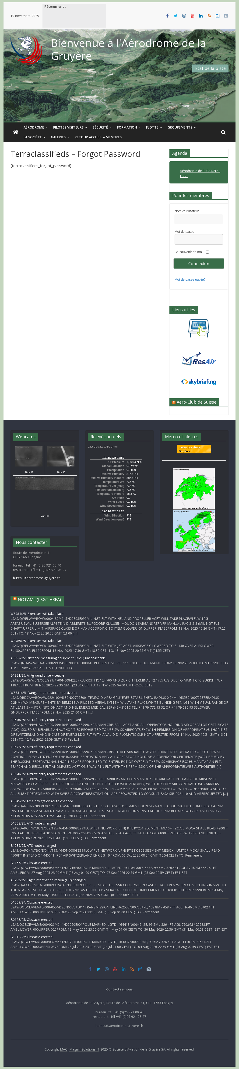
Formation (127, 127)
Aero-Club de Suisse (196, 402)
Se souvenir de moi (189, 252)
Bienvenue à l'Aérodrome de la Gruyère (128, 49)
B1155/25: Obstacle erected (32, 863)
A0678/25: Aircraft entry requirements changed (46, 774)
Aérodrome (34, 127)
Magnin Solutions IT (84, 1049)
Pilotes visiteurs (68, 127)
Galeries (58, 137)
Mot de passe (184, 231)
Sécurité (100, 127)
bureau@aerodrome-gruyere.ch (36, 578)
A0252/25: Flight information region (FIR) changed (48, 880)
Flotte (152, 127)
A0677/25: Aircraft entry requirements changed (46, 747)
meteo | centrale (189, 447)
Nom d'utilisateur (187, 211)
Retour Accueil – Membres (98, 137)
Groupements (180, 127)
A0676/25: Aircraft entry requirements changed (46, 719)
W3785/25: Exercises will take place (37, 641)
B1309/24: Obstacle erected (32, 902)
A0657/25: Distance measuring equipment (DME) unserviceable (58, 658)
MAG (63, 1049)
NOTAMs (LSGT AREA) (39, 599)
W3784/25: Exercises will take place (37, 613)
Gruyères (184, 451)
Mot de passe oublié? (190, 279)
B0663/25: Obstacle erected (32, 919)
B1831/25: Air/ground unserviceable (37, 675)
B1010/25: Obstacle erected (32, 937)
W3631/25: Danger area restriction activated (44, 692)
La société (33, 137)
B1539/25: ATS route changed (33, 845)
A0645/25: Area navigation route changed (42, 801)
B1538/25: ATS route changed (33, 823)
